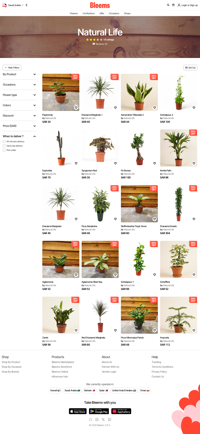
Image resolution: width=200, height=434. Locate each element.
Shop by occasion (12, 366)
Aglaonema (47, 281)
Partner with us (110, 366)
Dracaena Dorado (168, 226)
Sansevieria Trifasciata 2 (132, 114)
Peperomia (47, 114)
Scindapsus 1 (127, 281)
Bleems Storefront (62, 366)
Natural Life (49, 118)
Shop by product (11, 362)
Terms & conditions (162, 366)
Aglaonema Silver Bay (92, 281)
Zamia (45, 337)
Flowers (74, 13)
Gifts (101, 13)
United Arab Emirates (124, 390)
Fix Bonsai (126, 170)
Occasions (114, 13)
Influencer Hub (60, 376)
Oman (145, 390)
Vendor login (109, 371)
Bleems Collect (60, 371)
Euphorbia (47, 170)
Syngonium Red (89, 170)
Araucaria (164, 337)
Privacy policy (159, 371)
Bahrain (89, 390)
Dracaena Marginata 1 (92, 114)
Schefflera (165, 281)
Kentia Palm (165, 170)
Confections (88, 13)
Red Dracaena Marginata (93, 337)
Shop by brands (10, 371)
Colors (7, 105)
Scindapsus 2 (166, 114)
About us (107, 362)
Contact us (158, 376)
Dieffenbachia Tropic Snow (134, 226)
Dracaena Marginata (51, 226)
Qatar (103, 390)
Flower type (10, 95)
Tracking (156, 362)
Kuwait (55, 390)
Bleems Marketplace (63, 362)
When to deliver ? (13, 136)
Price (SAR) (9, 126)
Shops (127, 13)
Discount (8, 115)
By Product (9, 74)
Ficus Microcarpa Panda (132, 337)
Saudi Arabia (72, 390)
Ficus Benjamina (89, 226)
